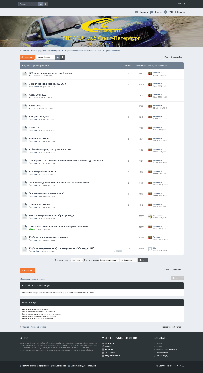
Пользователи (162, 353)
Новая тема (28, 57)
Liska (31, 229)
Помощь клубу (162, 356)
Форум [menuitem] (158, 12)
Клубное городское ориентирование (48, 237)
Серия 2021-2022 (37, 95)
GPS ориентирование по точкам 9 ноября (50, 73)
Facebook (108, 346)
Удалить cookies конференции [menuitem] (35, 366)
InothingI (35, 251)
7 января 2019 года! (39, 204)
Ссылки (181, 12)
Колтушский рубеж (39, 116)
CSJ (154, 248)
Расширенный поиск (45, 4)
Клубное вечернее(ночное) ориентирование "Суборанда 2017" (61, 248)
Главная (144, 12)
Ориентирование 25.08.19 (42, 171)
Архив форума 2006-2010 (166, 349)
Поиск (40, 4)
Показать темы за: (69, 260)
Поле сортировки (101, 260)
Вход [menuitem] (182, 4)
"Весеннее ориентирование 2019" (46, 193)
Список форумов (38, 327)
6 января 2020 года (39, 138)
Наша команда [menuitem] (59, 366)
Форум (159, 346)
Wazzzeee (157, 215)
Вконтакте (109, 343)
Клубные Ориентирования (35, 65)
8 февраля (34, 127)
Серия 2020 (35, 105)
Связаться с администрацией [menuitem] (83, 366)
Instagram (109, 349)
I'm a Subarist (110, 353)
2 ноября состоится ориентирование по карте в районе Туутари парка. (66, 160)
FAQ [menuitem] (171, 12)
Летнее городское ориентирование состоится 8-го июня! (59, 182)
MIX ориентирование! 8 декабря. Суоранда (51, 215)
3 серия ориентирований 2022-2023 (47, 84)
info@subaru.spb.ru (112, 356)
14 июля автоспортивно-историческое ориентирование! (58, 226)
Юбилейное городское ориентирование (50, 149)
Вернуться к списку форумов (33, 279)
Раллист (33, 76)
